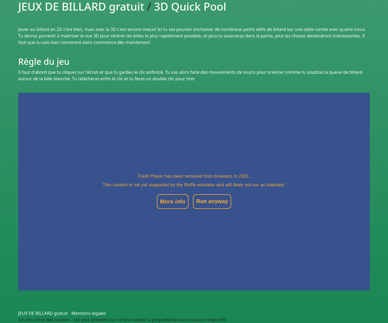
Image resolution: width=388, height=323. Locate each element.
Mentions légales (88, 313)
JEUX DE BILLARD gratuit (43, 313)
